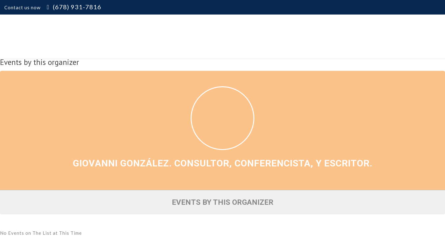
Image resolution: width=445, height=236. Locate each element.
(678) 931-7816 (77, 7)
